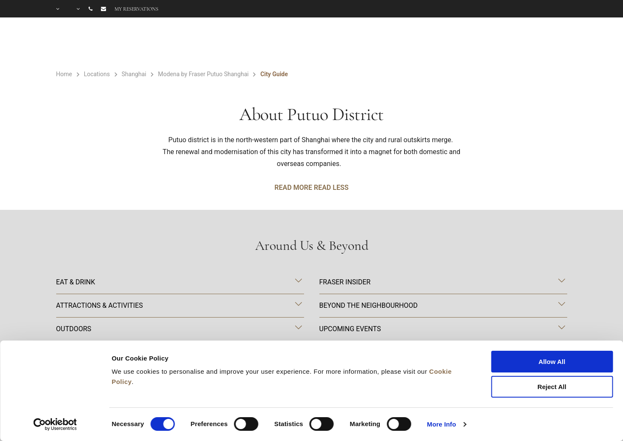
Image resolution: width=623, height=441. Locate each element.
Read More (293, 187)
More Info (441, 424)
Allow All (552, 361)
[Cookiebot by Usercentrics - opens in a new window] (55, 424)
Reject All (551, 386)
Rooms (285, 43)
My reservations (136, 9)
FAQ (496, 43)
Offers (404, 43)
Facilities (345, 43)
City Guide (544, 43)
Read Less (331, 187)
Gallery (454, 43)
